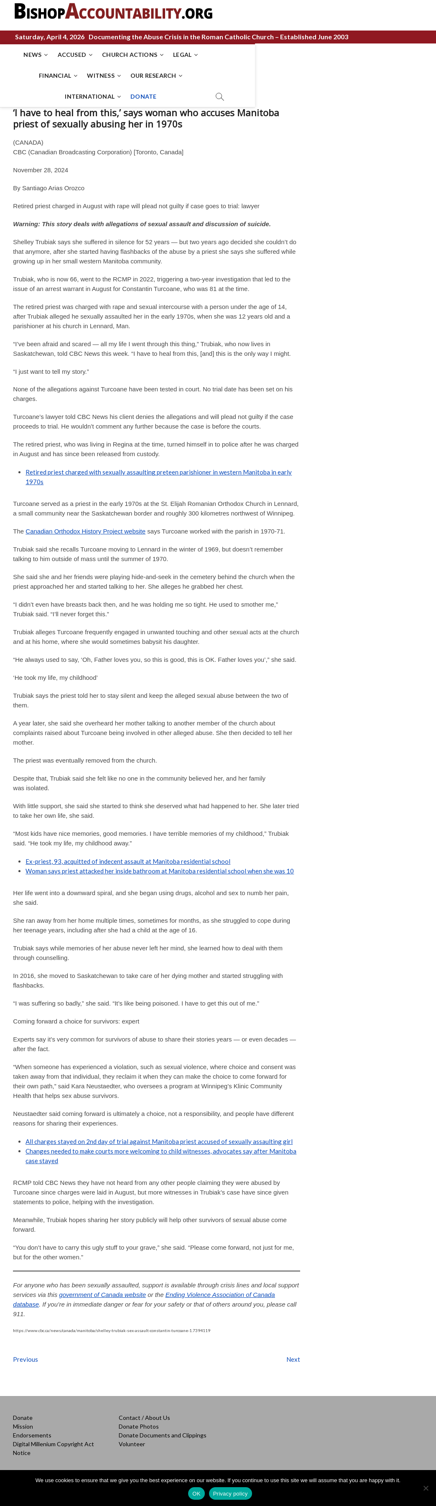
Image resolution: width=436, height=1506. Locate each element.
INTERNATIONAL (180, 75)
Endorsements (32, 1431)
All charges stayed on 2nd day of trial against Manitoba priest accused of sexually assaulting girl (159, 1137)
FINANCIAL (238, 54)
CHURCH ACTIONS (143, 54)
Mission (23, 1422)
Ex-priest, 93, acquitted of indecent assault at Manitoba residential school (127, 857)
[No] (425, 1488)
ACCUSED (85, 54)
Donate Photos (139, 1422)
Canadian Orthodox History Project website (85, 527)
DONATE (234, 75)
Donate (23, 1413)
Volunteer (132, 1440)
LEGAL (196, 54)
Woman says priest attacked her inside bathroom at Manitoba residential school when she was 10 (159, 867)
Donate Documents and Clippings (163, 1431)
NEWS (47, 54)
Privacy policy (230, 1494)
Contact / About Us (144, 1413)
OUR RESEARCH (335, 54)
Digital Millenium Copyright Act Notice (53, 1444)
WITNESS (283, 54)
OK (196, 1494)
